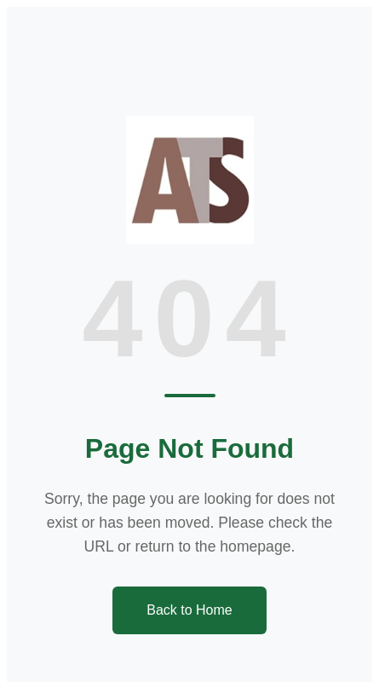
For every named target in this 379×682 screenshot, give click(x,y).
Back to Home (189, 610)
